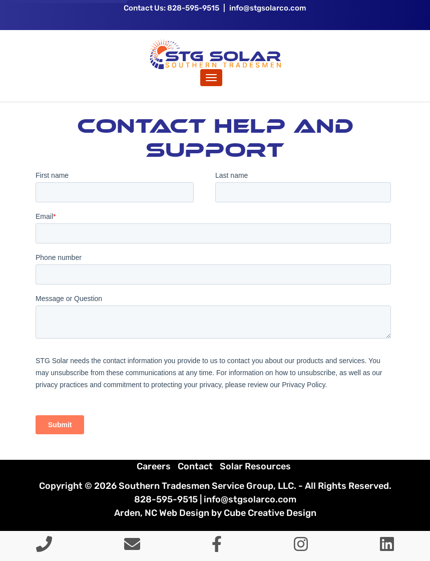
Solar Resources (255, 466)
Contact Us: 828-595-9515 (171, 8)
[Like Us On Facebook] (217, 547)
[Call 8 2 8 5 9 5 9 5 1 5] (44, 547)
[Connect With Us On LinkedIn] (387, 547)
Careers (154, 466)
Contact (195, 466)
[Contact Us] (132, 547)
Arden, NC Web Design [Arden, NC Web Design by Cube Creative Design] (161, 512)
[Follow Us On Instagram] (301, 547)
